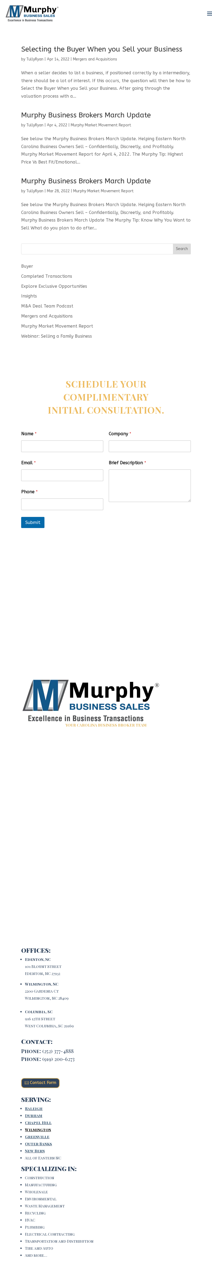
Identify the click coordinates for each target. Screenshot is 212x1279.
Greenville (37, 1136)
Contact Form (43, 1082)
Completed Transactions (46, 276)
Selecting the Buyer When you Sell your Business (101, 49)
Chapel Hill (38, 1122)
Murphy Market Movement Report (101, 125)
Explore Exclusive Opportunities (54, 286)
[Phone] (62, 504)
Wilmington (38, 1129)
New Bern (35, 1150)
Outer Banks (38, 1143)
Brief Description (127, 462)
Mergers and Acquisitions (95, 59)
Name (29, 433)
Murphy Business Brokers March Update (86, 115)
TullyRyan (34, 59)
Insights (29, 296)
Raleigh (34, 1108)
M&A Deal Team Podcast (47, 306)
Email (28, 462)
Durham (33, 1115)
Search (182, 249)
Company (120, 433)
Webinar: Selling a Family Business (56, 336)
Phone (29, 491)
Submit (32, 522)
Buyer (27, 266)
